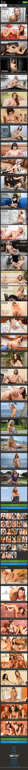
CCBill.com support (14, 761)
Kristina (14, 601)
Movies (17, 5)
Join (25, 2)
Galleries (10, 5)
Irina (14, 140)
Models (24, 5)
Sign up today (14, 505)
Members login (14, 759)
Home (3, 5)
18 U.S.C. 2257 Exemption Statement (14, 766)
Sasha (14, 316)
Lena (14, 39)
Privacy (14, 764)
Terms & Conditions (14, 763)
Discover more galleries (14, 507)
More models (14, 564)
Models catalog (14, 751)
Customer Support (14, 760)
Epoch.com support (14, 762)
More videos (14, 742)
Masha (14, 417)
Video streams (14, 750)
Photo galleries (14, 749)
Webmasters (14, 753)
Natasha (14, 584)
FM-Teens (14, 748)
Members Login (19, 2)
